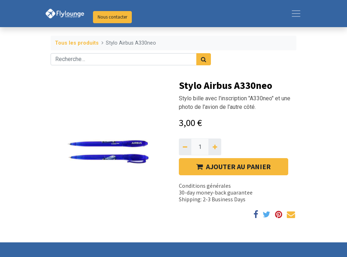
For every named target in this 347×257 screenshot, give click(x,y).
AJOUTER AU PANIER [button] (233, 166)
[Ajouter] (214, 146)
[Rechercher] (203, 59)
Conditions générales (205, 185)
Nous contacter (112, 17)
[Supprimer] (185, 146)
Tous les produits (77, 43)
